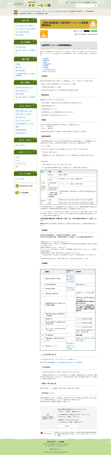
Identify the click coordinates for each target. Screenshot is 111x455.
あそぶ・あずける (25, 106)
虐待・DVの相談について (22, 90)
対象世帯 (45, 58)
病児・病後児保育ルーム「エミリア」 (25, 123)
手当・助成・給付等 (20, 47)
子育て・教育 (37, 11)
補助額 (45, 62)
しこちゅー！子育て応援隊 (52, 11)
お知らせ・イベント (25, 152)
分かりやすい (62, 416)
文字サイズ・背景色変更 (84, 2)
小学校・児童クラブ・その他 (23, 114)
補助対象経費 (47, 64)
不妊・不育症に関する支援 (22, 31)
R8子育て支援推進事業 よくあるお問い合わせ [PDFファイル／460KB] (62, 362)
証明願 (81, 340)
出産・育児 (25, 20)
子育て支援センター (20, 117)
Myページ (94, 2)
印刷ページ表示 (79, 31)
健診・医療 (25, 59)
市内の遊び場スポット (21, 133)
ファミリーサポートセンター (23, 120)
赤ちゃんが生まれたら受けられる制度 (25, 28)
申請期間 (45, 65)
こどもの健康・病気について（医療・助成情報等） (25, 74)
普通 (68, 411)
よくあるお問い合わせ (49, 69)
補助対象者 (46, 60)
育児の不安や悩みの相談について (24, 87)
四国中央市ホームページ (55, 449)
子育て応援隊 (63, 11)
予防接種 (17, 64)
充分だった (62, 411)
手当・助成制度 (25, 42)
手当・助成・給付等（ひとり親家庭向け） (25, 51)
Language (73, 2)
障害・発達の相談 (20, 70)
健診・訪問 (18, 67)
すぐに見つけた (63, 422)
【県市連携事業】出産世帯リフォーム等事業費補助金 (31, 13)
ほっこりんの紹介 (25, 173)
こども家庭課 (60, 441)
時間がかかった (79, 422)
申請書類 (45, 67)
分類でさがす (29, 11)
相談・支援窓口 (19, 35)
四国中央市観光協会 (20, 129)
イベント (17, 160)
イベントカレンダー (20, 163)
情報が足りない (76, 411)
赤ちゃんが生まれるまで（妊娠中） (24, 25)
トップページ (21, 11)
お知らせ (17, 157)
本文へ (67, 2)
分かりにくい (77, 416)
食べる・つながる (25, 140)
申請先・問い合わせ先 (49, 71)
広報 (16, 166)
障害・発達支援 (19, 93)
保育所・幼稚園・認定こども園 (23, 110)
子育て (43, 11)
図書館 (17, 126)
